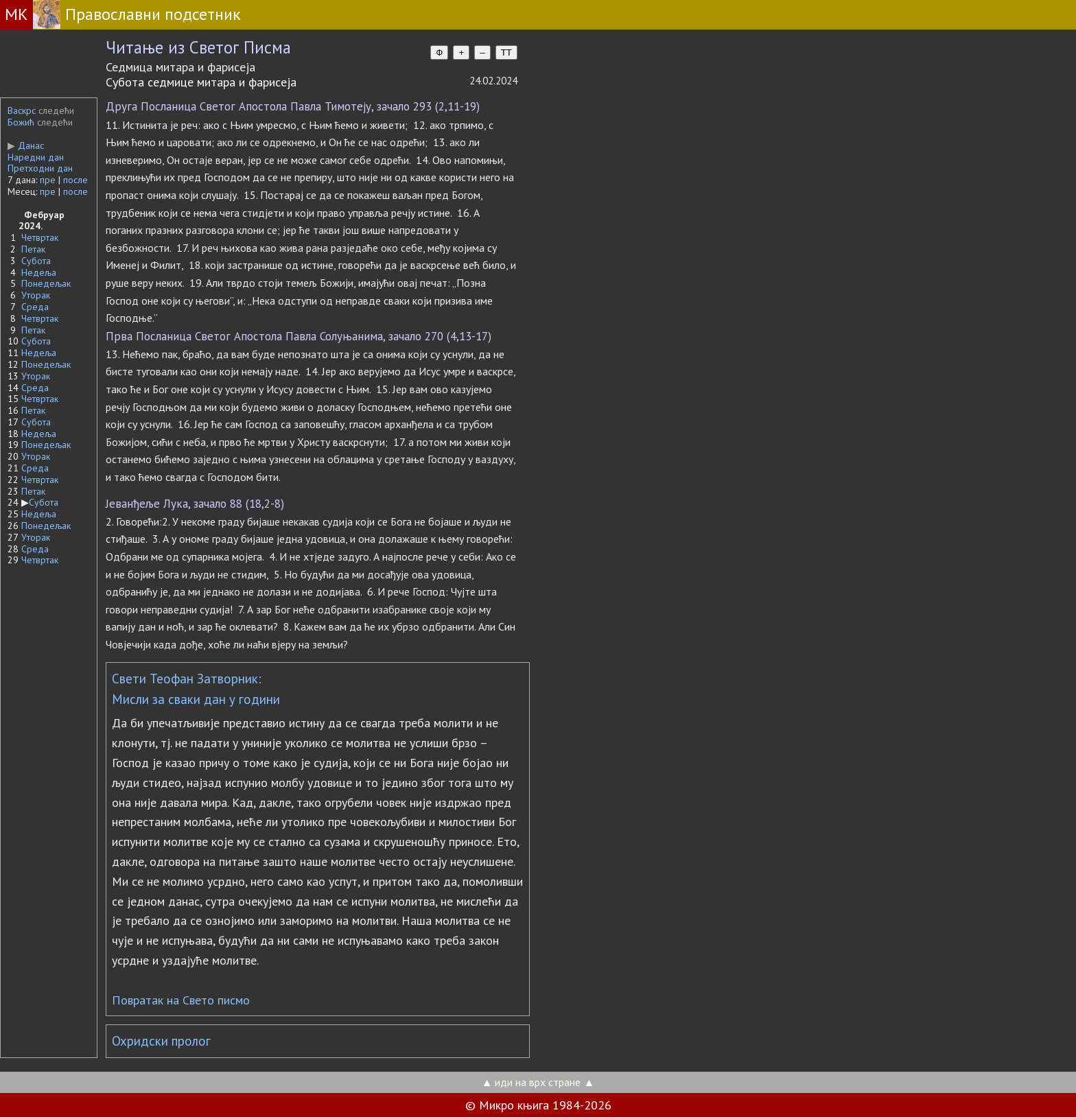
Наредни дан (36, 157)
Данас (26, 145)
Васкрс (22, 110)
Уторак (35, 295)
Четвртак (39, 237)
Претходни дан (40, 168)
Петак (33, 249)
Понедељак (46, 283)
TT (506, 52)
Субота (36, 261)
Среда (35, 307)
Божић (21, 122)
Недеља (38, 272)
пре (48, 180)
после (75, 180)
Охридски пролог (161, 1041)
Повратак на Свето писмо (181, 1000)
